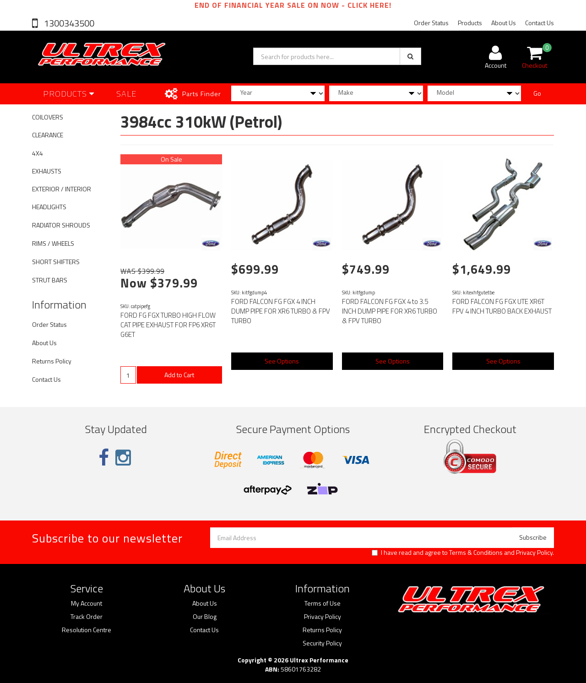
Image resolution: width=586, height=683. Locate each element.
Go (537, 93)
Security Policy (322, 643)
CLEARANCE (47, 135)
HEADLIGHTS (49, 206)
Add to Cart (179, 374)
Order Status (431, 22)
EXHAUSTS (46, 171)
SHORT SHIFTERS (56, 261)
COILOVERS (47, 117)
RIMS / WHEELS (53, 243)
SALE (126, 93)
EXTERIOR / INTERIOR (61, 189)
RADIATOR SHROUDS (61, 225)
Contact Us (539, 22)
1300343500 (68, 23)
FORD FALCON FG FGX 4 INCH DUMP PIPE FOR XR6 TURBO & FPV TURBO (280, 311)
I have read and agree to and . (463, 552)
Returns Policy (51, 361)
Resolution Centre (86, 629)
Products (470, 22)
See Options (282, 361)
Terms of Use (322, 603)
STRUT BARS (49, 280)
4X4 (37, 153)
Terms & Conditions (476, 552)
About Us (503, 22)
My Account (86, 603)
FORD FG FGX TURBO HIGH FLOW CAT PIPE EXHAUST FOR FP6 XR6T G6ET (168, 325)
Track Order (87, 616)
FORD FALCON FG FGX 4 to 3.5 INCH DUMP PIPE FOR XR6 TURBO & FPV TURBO (389, 311)
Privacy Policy (534, 552)
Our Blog (205, 616)
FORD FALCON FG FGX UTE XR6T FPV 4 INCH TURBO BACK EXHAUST (502, 306)
